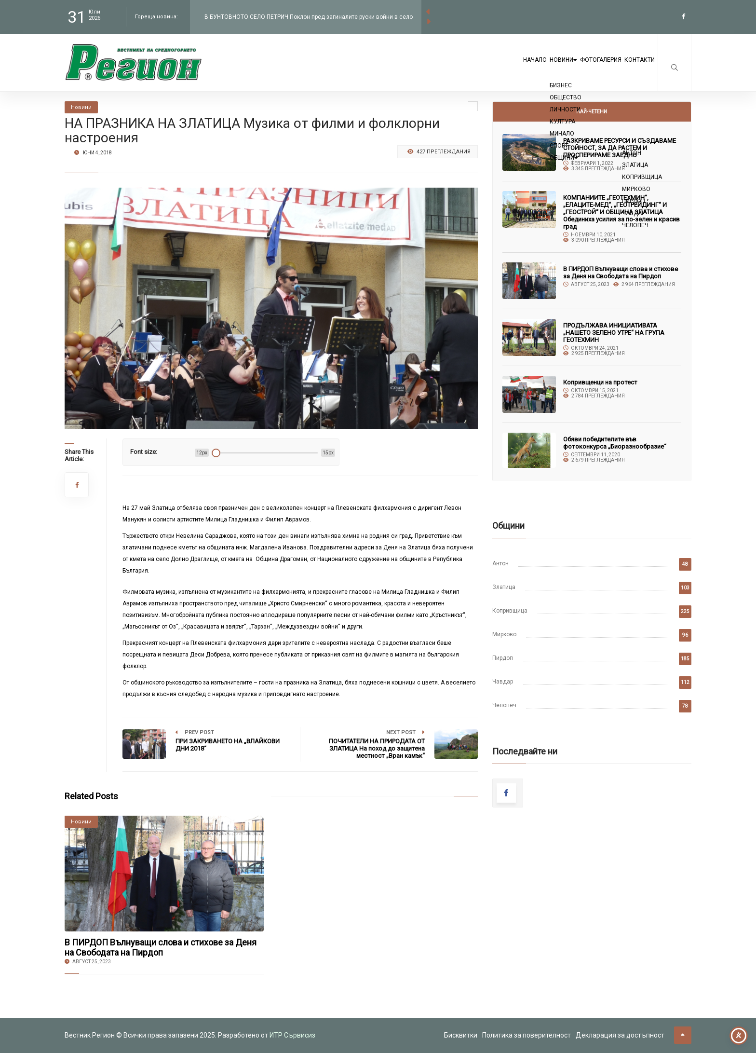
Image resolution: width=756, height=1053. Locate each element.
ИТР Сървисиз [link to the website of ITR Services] (292, 1035)
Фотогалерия (577, 68)
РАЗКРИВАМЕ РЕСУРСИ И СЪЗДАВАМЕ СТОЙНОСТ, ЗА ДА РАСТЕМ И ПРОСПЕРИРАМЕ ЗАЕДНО (619, 148)
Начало (476, 68)
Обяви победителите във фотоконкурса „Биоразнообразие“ (614, 443)
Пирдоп (502, 658)
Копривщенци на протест (600, 382)
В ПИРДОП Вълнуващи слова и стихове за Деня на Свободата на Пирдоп (160, 947)
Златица (503, 587)
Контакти (631, 68)
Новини (521, 68)
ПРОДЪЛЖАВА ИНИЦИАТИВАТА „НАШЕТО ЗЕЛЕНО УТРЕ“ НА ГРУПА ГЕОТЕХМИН (613, 332)
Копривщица (509, 610)
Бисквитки (460, 1035)
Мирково (504, 634)
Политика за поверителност (526, 1035)
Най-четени (591, 111)
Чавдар (502, 681)
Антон (500, 563)
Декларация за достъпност (620, 1035)
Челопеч (504, 705)
